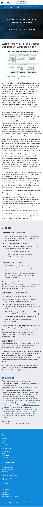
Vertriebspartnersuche (7, 467)
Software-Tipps (16, 6)
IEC (37, 216)
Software (8, 6)
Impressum (5, 444)
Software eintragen (6, 451)
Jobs (3, 442)
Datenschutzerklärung (29, 502)
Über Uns (4, 438)
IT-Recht (19, 387)
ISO (3, 216)
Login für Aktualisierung (8, 457)
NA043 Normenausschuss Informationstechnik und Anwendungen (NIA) (21, 398)
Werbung (4, 453)
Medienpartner (5, 455)
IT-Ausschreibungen (7, 465)
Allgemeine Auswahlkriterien (30, 6)
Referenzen (5, 440)
